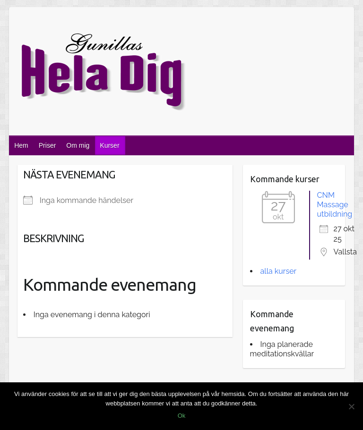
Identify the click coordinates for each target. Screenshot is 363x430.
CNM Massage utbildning (335, 205)
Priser (47, 145)
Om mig (77, 145)
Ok (182, 415)
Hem (21, 145)
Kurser (109, 145)
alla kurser (278, 271)
